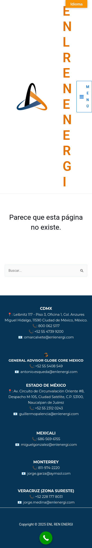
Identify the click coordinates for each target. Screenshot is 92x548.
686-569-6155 (49, 439)
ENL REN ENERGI (67, 96)
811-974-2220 (49, 468)
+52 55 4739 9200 (49, 331)
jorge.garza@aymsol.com (49, 473)
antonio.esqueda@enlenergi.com (48, 372)
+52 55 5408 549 (49, 366)
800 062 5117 (48, 326)
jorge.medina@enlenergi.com (49, 502)
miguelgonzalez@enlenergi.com (49, 445)
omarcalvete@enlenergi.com (49, 337)
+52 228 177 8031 (49, 497)
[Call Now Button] (45, 537)
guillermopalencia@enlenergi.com (49, 414)
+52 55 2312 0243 (49, 408)
